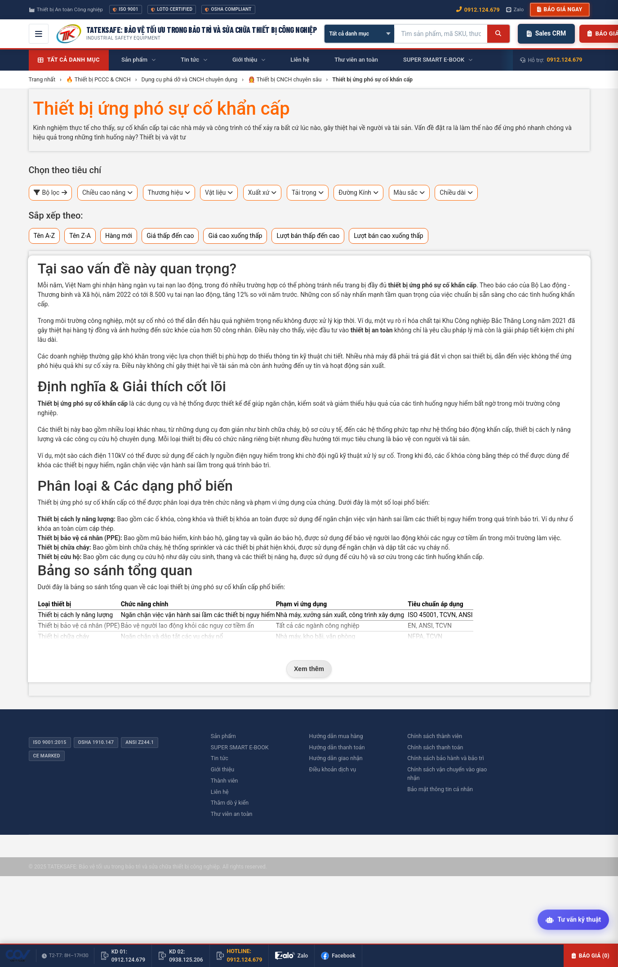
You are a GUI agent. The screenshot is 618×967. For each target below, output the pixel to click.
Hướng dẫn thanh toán (337, 747)
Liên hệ (220, 791)
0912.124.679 (564, 59)
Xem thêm (309, 668)
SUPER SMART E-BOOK (240, 747)
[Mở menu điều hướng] (39, 34)
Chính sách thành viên (434, 736)
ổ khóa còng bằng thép (478, 455)
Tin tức (219, 758)
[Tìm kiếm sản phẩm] (441, 34)
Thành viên (224, 780)
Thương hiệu (169, 193)
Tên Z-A (80, 235)
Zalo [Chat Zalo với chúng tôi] (515, 9)
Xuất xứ (262, 193)
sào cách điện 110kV (96, 455)
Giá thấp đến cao (170, 235)
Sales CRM (546, 33)
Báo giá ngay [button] (559, 9)
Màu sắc (409, 193)
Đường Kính (358, 193)
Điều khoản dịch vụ (332, 769)
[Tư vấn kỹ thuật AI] (573, 920)
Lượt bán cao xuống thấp (388, 235)
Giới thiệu (222, 769)
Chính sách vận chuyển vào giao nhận (447, 773)
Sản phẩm (223, 736)
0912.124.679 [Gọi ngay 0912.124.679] (478, 9)
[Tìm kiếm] (498, 34)
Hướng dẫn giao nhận (336, 758)
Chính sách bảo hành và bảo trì (445, 758)
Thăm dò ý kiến (230, 802)
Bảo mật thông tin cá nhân (440, 789)
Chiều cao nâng (107, 193)
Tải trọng (308, 193)
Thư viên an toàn (232, 813)
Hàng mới (118, 235)
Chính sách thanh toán (435, 747)
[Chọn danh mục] (359, 34)
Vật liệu (219, 193)
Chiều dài (456, 193)
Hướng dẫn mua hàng (336, 736)
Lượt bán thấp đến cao (307, 235)
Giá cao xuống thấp (235, 235)
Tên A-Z (44, 235)
